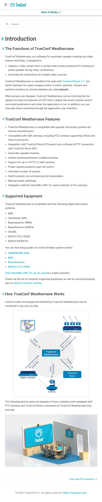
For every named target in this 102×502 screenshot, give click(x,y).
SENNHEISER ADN (18, 253)
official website (27, 283)
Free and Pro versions (82, 479)
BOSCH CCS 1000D (19, 266)
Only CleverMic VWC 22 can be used (25, 273)
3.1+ (74, 81)
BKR (10, 257)
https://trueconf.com (75, 492)
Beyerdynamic (16, 262)
